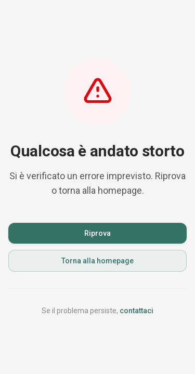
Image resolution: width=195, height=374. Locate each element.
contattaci (136, 310)
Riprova (97, 233)
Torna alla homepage (97, 261)
